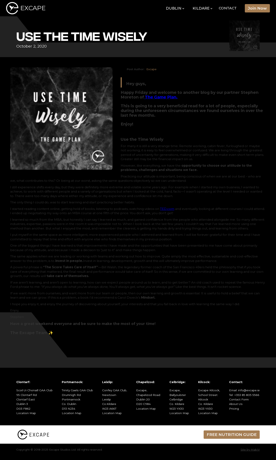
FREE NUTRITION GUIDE (232, 434)
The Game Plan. (161, 97)
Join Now (257, 8)
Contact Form (239, 399)
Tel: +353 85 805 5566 (244, 395)
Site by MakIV (250, 449)
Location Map (26, 413)
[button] (175, 8)
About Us (236, 404)
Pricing (234, 408)
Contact (228, 8)
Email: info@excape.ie (244, 390)
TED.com (167, 209)
